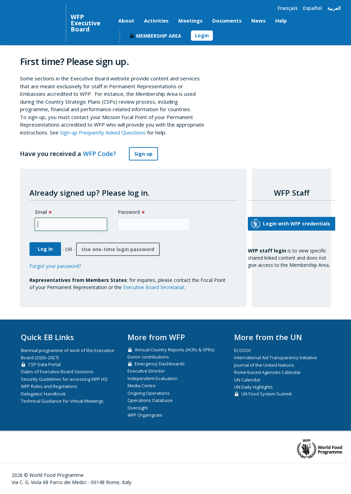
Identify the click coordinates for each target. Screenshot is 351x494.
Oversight (138, 408)
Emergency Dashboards (160, 364)
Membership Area (158, 35)
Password (129, 212)
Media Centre (142, 385)
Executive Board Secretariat (153, 287)
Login (202, 35)
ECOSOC (243, 350)
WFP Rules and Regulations (49, 386)
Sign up (143, 154)
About (126, 20)
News (258, 20)
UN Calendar (247, 380)
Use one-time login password (118, 249)
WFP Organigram (145, 415)
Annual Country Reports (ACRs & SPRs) (174, 350)
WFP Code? (103, 154)
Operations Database (150, 400)
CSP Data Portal (44, 364)
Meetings (190, 20)
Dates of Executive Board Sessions (57, 371)
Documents (227, 20)
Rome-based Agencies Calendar (267, 372)
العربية (334, 8)
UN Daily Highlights (253, 387)
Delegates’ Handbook (43, 394)
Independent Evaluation (153, 378)
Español (312, 8)
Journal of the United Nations (264, 365)
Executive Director (146, 371)
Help (281, 20)
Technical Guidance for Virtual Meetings (62, 401)
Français (288, 8)
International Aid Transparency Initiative (275, 357)
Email (41, 212)
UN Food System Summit (266, 394)
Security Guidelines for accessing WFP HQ (64, 379)
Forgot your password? (55, 266)
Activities (156, 20)
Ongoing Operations (149, 393)
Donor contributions (148, 357)
